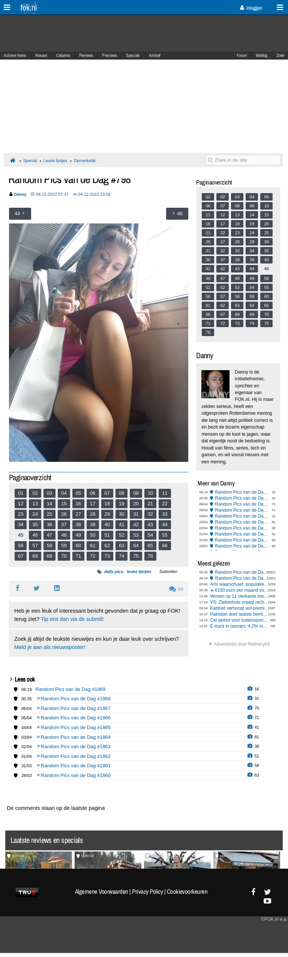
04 (63, 493)
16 (78, 503)
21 (150, 503)
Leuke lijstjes (55, 160)
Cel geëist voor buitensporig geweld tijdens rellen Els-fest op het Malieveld (239, 620)
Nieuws (41, 55)
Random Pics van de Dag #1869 (242, 492)
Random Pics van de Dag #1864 (242, 522)
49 (78, 535)
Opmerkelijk (85, 160)
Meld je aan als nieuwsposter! (50, 647)
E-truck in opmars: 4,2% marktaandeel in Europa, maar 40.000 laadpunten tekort (239, 626)
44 (164, 524)
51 (107, 535)
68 (35, 556)
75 (135, 556)
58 (49, 545)
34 (20, 524)
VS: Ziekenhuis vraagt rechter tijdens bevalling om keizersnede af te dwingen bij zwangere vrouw (239, 602)
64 (135, 545)
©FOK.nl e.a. (274, 919)
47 (49, 535)
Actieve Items (15, 55)
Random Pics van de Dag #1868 (242, 498)
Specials (133, 55)
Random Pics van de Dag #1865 (242, 516)
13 (35, 503)
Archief (154, 55)
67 (20, 556)
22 (164, 503)
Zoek (280, 55)
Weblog (261, 55)
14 (49, 503)
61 (92, 545)
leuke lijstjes (139, 571)
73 (107, 556)
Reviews (86, 55)
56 (20, 545)
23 (20, 514)
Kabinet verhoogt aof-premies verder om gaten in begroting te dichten (239, 608)
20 (135, 503)
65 (150, 545)
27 (78, 514)
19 (121, 503)
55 (164, 535)
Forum (242, 55)
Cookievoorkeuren (187, 891)
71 (78, 556)
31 (135, 514)
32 (150, 514)
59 (63, 545)
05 (78, 493)
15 (63, 503)
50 (92, 535)
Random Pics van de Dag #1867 (242, 504)
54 (150, 535)
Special (30, 160)
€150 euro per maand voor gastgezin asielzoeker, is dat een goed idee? (242, 590)
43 (150, 524)
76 (150, 556)
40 (107, 524)
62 (107, 545)
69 (49, 556)
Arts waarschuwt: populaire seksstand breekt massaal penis (239, 584)
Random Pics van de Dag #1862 (242, 534)
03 (49, 493)
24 (35, 514)
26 (63, 514)
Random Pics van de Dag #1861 (242, 540)
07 (107, 493)
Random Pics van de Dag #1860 (242, 546)
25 (49, 514)
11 (164, 493)
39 (92, 524)
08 (121, 493)
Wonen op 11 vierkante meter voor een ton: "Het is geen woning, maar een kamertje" (239, 596)
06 (92, 493)
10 (150, 493)
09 (135, 493)
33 (164, 514)
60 (78, 545)
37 (63, 524)
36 (49, 524)
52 (121, 535)
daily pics (113, 571)
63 (121, 545)
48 (63, 535)
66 (164, 545)
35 (35, 524)
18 (107, 503)
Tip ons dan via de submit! (72, 619)
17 (92, 503)
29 (107, 514)
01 (20, 493)
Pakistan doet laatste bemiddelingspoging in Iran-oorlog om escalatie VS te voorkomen (239, 614)
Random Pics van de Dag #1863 (242, 528)
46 (35, 535)
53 (135, 535)
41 (121, 524)
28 (92, 514)
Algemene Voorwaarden (101, 891)
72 (92, 556)
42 (135, 524)
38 (78, 524)
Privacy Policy (147, 891)
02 (35, 493)
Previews (109, 55)
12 (20, 503)
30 (121, 514)
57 (35, 545)
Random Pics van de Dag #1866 (242, 510)
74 (121, 556)
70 (63, 556)
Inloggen (251, 7)
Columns (63, 55)
